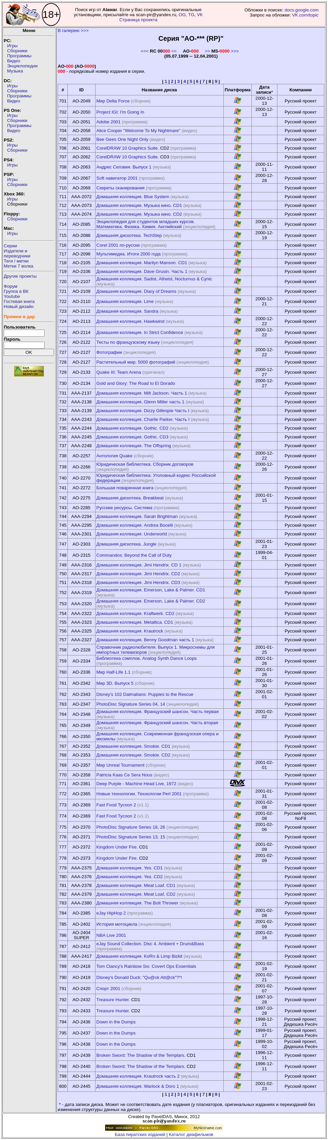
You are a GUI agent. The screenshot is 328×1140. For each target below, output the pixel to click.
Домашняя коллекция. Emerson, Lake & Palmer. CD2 (151, 601)
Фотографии (109, 352)
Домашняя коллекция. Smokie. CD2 (133, 755)
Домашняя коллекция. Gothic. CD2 (133, 428)
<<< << (158, 51)
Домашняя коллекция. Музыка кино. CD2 (139, 214)
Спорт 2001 (108, 988)
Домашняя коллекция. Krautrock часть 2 (138, 1076)
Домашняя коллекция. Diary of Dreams (136, 291)
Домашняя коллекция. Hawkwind (131, 321)
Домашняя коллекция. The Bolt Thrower (138, 902)
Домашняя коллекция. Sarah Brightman (137, 516)
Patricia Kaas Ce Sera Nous (125, 774)
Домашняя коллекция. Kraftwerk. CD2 (135, 613)
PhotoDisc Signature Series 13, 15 (131, 836)
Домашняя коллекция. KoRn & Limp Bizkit (140, 956)
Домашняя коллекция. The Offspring (134, 445)
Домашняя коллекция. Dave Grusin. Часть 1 (142, 271)
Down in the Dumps (116, 1021)
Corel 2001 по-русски (118, 245)
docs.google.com (301, 9)
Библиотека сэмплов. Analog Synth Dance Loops (147, 658)
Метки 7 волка (18, 266)
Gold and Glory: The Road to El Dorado (136, 383)
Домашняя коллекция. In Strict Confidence (140, 332)
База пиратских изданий (140, 1134)
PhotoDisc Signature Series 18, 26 (131, 827)
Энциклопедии (22, 65)
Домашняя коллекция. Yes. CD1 (130, 867)
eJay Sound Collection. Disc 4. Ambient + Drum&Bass (150, 943)
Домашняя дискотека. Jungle (127, 544)
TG (191, 14)
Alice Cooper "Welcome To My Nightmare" (139, 130)
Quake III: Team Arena (119, 372)
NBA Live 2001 (111, 935)
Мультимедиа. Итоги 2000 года (129, 253)
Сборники (17, 50)
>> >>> (222, 51)
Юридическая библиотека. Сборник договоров (145, 464)
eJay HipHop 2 (111, 913)
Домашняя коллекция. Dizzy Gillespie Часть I (143, 410)
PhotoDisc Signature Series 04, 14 (131, 704)
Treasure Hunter (113, 999)
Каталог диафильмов (191, 1134)
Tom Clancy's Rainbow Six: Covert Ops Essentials (146, 966)
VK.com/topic (305, 15)
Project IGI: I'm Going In (120, 112)
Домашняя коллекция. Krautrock (130, 631)
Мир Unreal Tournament (121, 765)
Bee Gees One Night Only (122, 139)
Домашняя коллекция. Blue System (133, 196)
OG (182, 14)
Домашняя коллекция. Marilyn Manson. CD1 (142, 262)
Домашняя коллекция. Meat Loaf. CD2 (136, 894)
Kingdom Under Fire (117, 847)
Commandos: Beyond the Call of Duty (134, 555)
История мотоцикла (117, 924)
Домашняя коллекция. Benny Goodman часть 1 (145, 639)
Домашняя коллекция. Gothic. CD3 (133, 436)
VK (200, 14)
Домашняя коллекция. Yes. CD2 (130, 876)
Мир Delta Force (113, 100)
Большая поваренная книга (125, 487)
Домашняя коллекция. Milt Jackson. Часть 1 (142, 393)
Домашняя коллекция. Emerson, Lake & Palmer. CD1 (151, 589)
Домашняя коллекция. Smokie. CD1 (133, 746)
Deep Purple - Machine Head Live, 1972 (136, 783)
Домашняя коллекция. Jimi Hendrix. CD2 (138, 573)
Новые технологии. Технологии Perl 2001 (139, 793)
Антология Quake (115, 455)
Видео (13, 60)
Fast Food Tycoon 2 (116, 804)
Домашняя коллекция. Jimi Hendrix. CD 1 (139, 564)
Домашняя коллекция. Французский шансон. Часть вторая (157, 722)
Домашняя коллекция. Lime (125, 301)
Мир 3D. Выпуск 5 (115, 683)
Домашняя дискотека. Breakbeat (130, 497)
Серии (10, 245)
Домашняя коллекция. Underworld (132, 533)
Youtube (12, 296)
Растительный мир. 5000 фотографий (136, 362)
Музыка (15, 70)
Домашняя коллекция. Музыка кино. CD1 (139, 205)
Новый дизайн (18, 306)
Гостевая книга (19, 301)
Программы (19, 55)
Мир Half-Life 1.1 (114, 672)
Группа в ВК (16, 291)
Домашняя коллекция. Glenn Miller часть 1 (141, 401)
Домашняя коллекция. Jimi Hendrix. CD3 (138, 582)
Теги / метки (16, 261)
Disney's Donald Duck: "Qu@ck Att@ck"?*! (139, 977)
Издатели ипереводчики (17, 253)
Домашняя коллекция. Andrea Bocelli (135, 525)
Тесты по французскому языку (128, 342)
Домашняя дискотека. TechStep (129, 235)
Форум (11, 286)
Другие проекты (20, 276)
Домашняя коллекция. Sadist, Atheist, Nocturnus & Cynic (154, 278)
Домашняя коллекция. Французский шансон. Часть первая (158, 711)
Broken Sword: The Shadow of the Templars (140, 1055)
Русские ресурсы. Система (125, 507)
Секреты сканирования (121, 187)
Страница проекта (138, 19)
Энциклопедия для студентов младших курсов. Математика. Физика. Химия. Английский (146, 224)
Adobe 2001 (109, 121)
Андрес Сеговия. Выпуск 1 (124, 167)
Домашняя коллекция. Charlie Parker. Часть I (143, 419)
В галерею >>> (73, 30)
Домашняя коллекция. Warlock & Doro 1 (138, 1086)
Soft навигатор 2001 (117, 178)
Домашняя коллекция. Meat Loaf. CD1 (136, 885)
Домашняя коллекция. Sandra (128, 311)
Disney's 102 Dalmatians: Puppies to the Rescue (145, 694)
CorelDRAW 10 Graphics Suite (127, 148)
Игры (12, 45)
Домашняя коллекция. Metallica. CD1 (135, 622)
